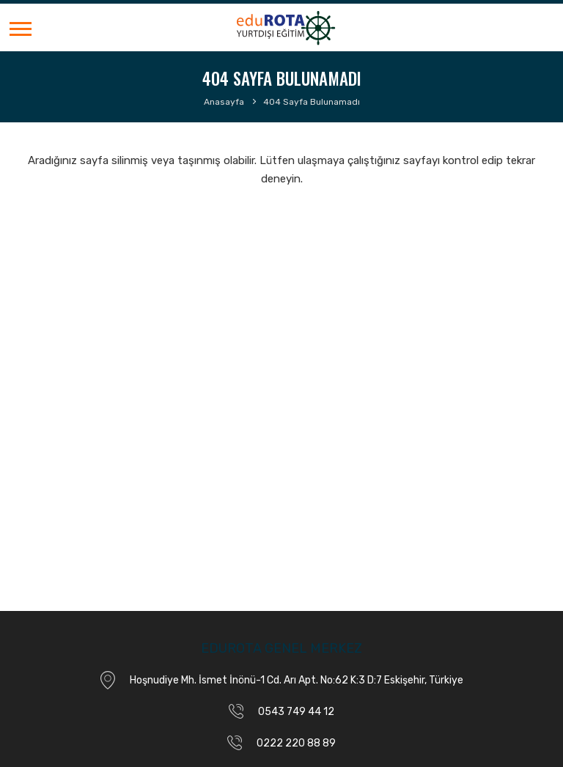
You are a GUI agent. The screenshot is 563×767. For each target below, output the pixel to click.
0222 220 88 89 (296, 743)
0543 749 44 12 (296, 711)
